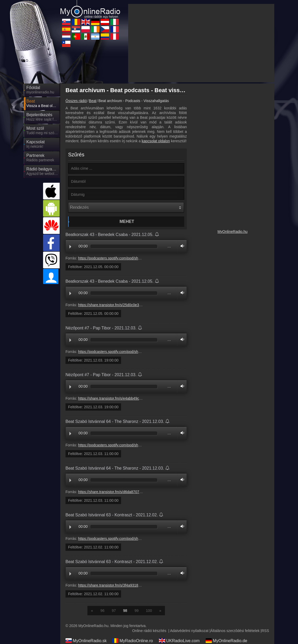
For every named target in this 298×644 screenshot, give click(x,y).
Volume (181, 246)
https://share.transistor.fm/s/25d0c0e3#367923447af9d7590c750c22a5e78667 (141, 305)
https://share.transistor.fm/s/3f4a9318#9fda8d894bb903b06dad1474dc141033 (141, 585)
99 (136, 610)
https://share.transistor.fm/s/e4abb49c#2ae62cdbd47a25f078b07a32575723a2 (141, 398)
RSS (265, 631)
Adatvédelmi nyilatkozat (189, 631)
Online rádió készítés (149, 631)
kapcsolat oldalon (156, 141)
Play (70, 247)
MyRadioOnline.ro (132, 640)
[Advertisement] (201, 43)
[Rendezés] (126, 207)
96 (102, 610)
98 (125, 610)
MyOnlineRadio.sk (86, 640)
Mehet (127, 221)
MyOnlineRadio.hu (232, 231)
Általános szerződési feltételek (234, 631)
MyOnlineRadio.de (226, 640)
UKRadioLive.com (179, 640)
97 (114, 610)
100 (149, 610)
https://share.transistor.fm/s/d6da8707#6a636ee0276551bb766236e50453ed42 (142, 492)
